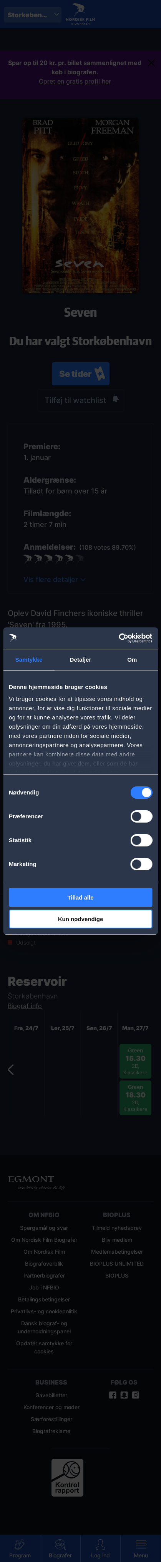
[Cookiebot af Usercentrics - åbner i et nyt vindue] (118, 638)
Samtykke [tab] (29, 659)
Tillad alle (80, 897)
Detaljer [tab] (80, 659)
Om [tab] (132, 659)
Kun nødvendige (80, 919)
